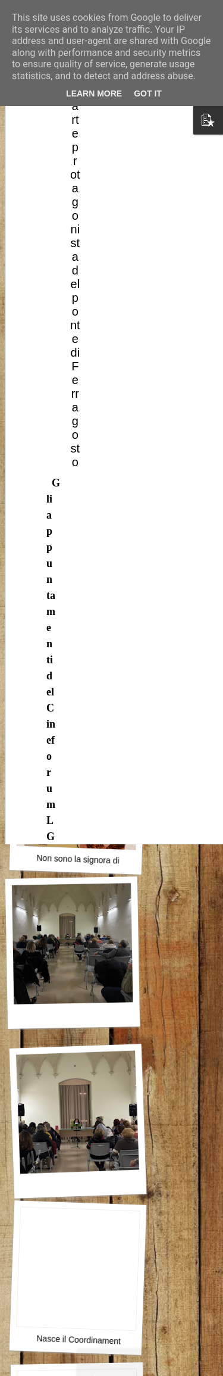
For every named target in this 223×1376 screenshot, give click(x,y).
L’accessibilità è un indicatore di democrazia (117, 698)
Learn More (94, 93)
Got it (148, 93)
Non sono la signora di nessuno (94, 860)
